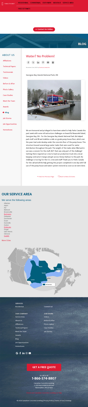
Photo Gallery (8, 89)
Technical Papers (9, 66)
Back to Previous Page (45, 176)
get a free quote (44, 367)
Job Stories (7, 118)
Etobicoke (7, 227)
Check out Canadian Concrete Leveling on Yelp (44, 392)
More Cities (6, 240)
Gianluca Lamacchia (44, 67)
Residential (19, 306)
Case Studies (8, 95)
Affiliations (7, 60)
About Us (8, 55)
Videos (5, 77)
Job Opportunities (10, 124)
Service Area (20, 316)
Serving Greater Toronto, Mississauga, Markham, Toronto (44, 18)
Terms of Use (59, 400)
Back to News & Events (66, 176)
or (44, 29)
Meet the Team (9, 101)
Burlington (7, 214)
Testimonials (8, 72)
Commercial (48, 306)
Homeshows (7, 129)
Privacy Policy (49, 400)
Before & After (9, 83)
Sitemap (68, 400)
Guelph (6, 236)
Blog (7, 112)
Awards (6, 106)
